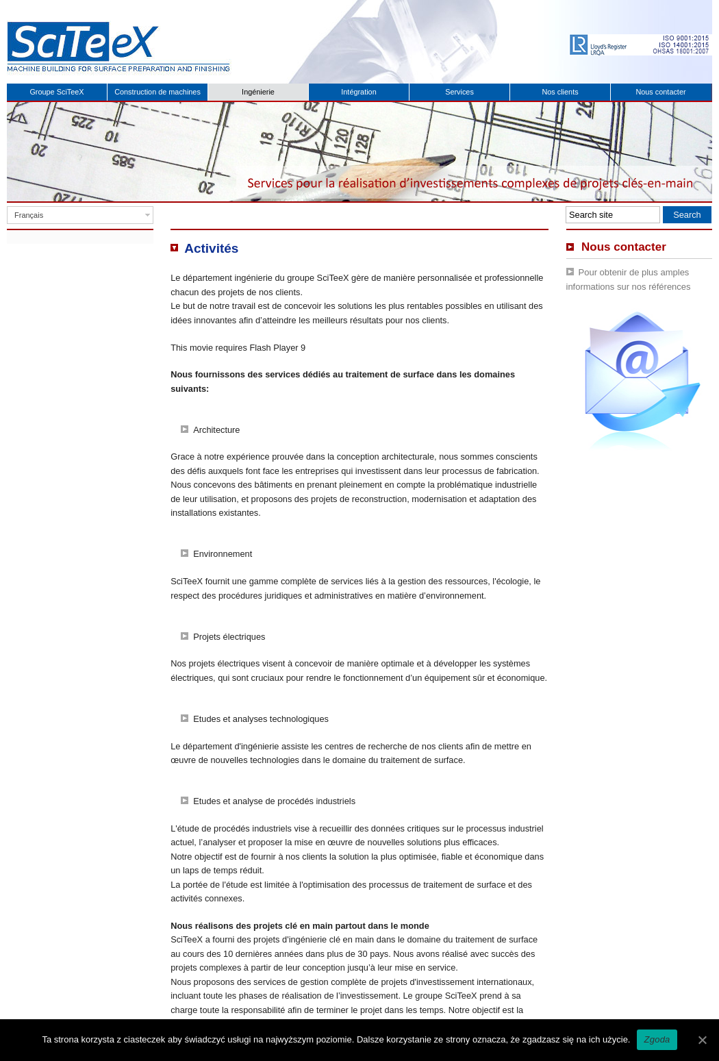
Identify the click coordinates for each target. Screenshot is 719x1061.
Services (459, 92)
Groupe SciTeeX (56, 92)
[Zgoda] (702, 1040)
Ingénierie (258, 92)
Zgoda (657, 1039)
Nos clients (560, 92)
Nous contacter (660, 92)
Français (28, 215)
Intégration (358, 92)
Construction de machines (157, 92)
